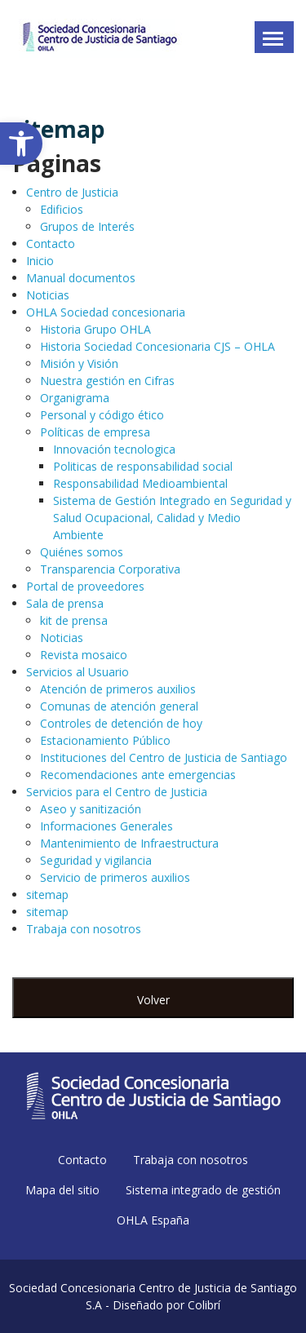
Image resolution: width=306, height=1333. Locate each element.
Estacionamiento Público (105, 740)
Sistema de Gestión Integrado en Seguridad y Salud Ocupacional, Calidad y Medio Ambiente (172, 517)
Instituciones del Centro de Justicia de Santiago (163, 757)
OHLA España (153, 1220)
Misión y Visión (79, 363)
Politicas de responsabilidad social (143, 466)
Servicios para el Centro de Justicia (116, 791)
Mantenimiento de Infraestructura (129, 843)
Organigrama (74, 397)
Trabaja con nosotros (83, 929)
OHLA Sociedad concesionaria (105, 312)
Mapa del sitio (62, 1190)
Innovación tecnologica (114, 449)
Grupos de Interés (87, 226)
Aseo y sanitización (90, 809)
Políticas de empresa (95, 432)
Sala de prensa (65, 603)
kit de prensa (74, 620)
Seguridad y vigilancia (96, 860)
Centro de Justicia (72, 192)
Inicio (40, 260)
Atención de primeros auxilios (118, 689)
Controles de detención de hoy (121, 723)
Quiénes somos (81, 552)
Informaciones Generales (106, 826)
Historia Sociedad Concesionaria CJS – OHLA (157, 346)
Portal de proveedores (85, 586)
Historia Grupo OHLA (95, 329)
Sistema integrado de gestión (203, 1190)
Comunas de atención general (119, 706)
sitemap (47, 894)
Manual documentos (80, 278)
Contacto (50, 243)
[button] (21, 143)
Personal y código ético (102, 415)
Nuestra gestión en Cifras (107, 380)
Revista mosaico (83, 654)
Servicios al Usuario (77, 672)
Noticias (47, 295)
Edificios (61, 209)
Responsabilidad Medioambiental (140, 483)
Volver (153, 1000)
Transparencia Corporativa (110, 569)
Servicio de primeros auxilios (115, 877)
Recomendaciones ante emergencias (138, 774)
